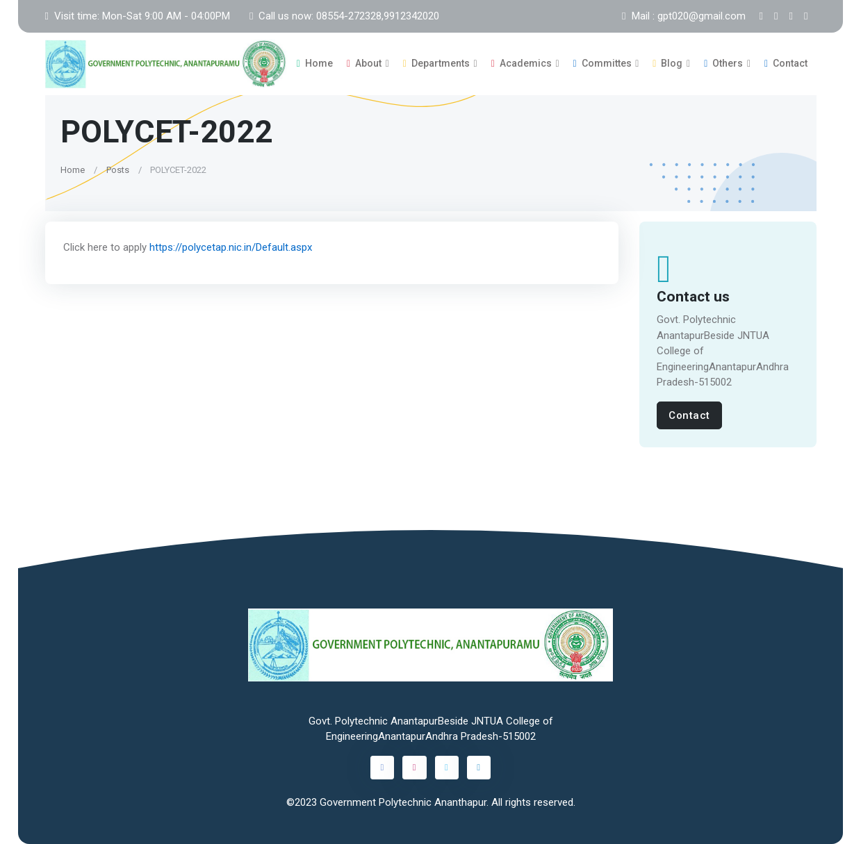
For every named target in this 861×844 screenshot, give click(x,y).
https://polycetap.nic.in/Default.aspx (230, 247)
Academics (521, 63)
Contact (785, 63)
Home (315, 63)
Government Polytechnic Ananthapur (403, 802)
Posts (117, 169)
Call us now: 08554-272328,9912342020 (344, 16)
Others (723, 63)
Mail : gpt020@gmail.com (683, 16)
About (364, 63)
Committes (602, 63)
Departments (436, 63)
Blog (667, 63)
